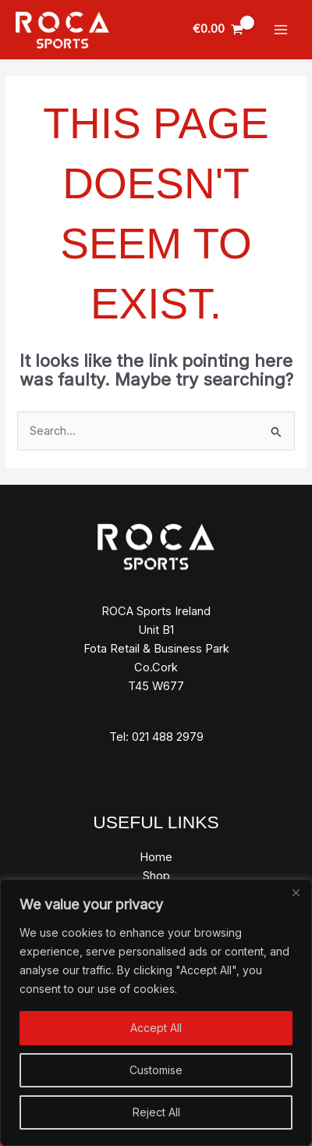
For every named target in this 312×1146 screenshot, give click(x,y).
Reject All (156, 1112)
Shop (156, 876)
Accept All (156, 1027)
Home (156, 857)
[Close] (295, 892)
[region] (156, 1012)
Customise (156, 1070)
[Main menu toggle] (280, 29)
